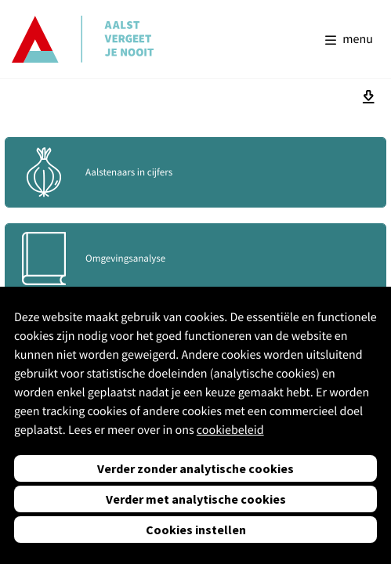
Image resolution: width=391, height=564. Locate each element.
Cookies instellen (196, 529)
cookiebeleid (230, 430)
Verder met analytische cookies (196, 499)
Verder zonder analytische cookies (195, 468)
